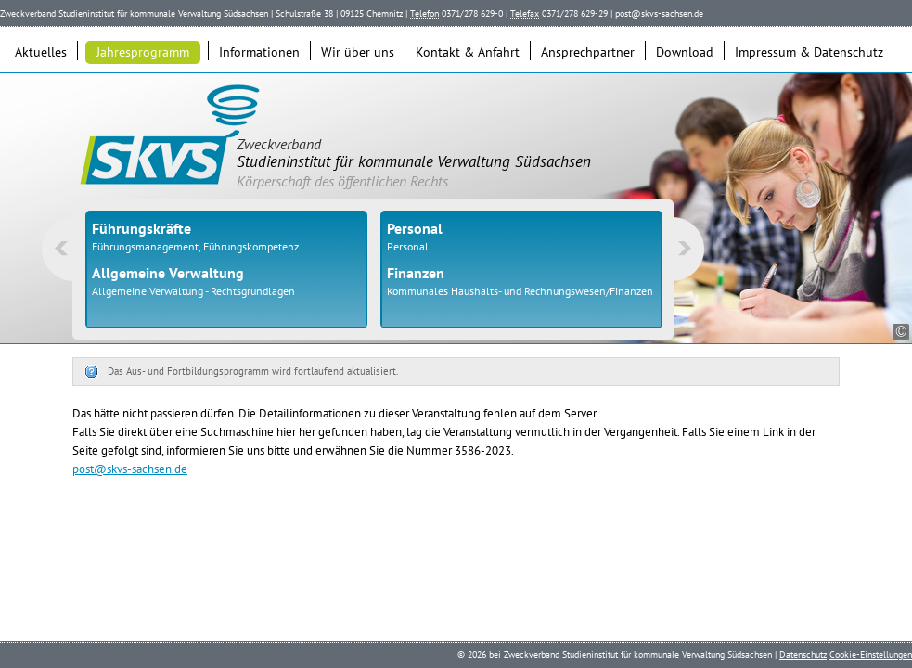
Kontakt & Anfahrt (468, 52)
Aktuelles (41, 52)
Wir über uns (357, 52)
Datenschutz (803, 655)
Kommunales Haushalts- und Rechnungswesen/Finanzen (520, 291)
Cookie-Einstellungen (870, 655)
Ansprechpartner (588, 52)
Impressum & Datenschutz (809, 52)
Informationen (259, 52)
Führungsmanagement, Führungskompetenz (195, 246)
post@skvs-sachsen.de (659, 13)
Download (684, 52)
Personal (408, 246)
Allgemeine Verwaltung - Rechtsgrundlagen (193, 291)
